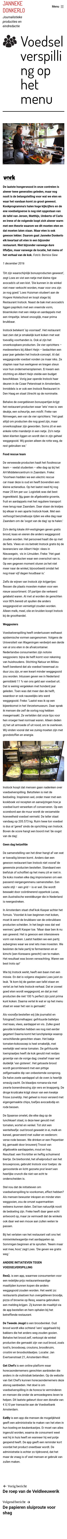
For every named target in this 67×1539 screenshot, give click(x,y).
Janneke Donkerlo (14, 7)
